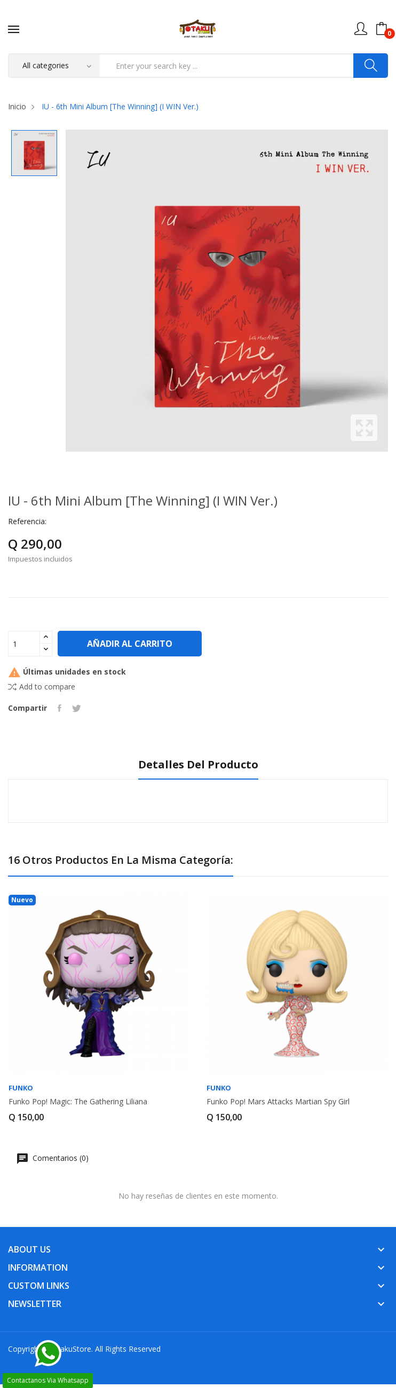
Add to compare (41, 686)
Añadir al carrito (129, 643)
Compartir (59, 708)
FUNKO (21, 1088)
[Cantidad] (24, 643)
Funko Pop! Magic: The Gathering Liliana (78, 1101)
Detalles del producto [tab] (198, 765)
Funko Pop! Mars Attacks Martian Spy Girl (278, 1101)
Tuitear (76, 708)
